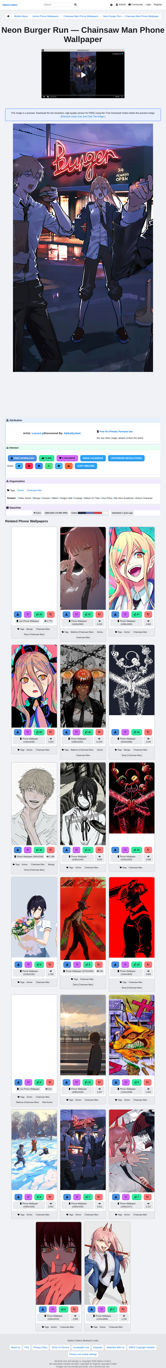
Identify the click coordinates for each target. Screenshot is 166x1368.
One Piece (107, 498)
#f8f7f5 (105, 513)
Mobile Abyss (21, 16)
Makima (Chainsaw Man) (82, 632)
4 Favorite (67, 458)
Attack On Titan (92, 498)
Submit (121, 4)
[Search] (75, 4)
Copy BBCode (86, 466)
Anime (20, 490)
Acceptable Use (81, 1347)
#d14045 (98, 513)
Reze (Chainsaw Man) (34, 634)
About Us (15, 1347)
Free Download (22, 458)
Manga (36, 498)
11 (88, 850)
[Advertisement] (83, 394)
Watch (55, 498)
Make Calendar (93, 458)
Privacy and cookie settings (83, 1354)
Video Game (24, 498)
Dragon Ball (66, 498)
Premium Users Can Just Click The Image (83, 116)
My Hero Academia (123, 498)
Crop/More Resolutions (126, 458)
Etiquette (97, 1347)
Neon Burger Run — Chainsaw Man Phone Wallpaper (131, 16)
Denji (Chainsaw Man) (132, 755)
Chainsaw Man (34, 490)
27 (136, 614)
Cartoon (46, 498)
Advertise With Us (115, 1347)
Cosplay (78, 498)
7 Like (47, 458)
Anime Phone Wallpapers (45, 16)
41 (88, 614)
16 (136, 732)
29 (39, 732)
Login (148, 4)
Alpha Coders (10, 5)
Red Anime (47, 1102)
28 (88, 732)
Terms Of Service (60, 1347)
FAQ (27, 1347)
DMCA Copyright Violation (142, 1347)
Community (135, 4)
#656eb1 (90, 513)
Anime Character (143, 498)
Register (158, 4)
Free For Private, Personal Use (116, 431)
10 (136, 850)
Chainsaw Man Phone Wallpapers (81, 16)
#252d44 (82, 513)
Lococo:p (38, 433)
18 (39, 614)
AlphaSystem (72, 433)
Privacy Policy (40, 1347)
